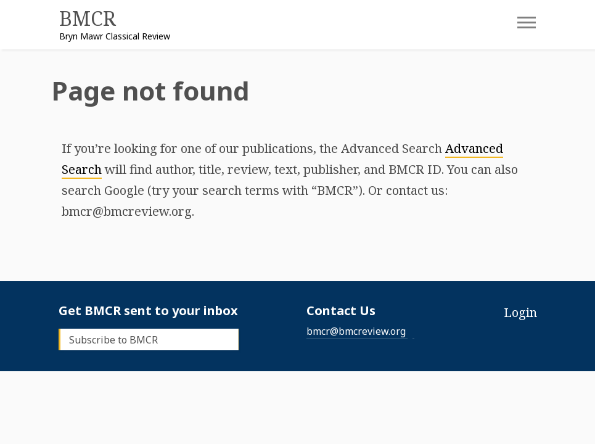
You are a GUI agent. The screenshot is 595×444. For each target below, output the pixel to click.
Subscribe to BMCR (113, 340)
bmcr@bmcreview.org (356, 331)
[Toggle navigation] (517, 26)
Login (520, 312)
